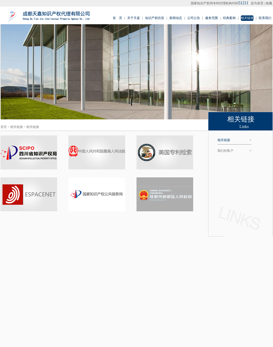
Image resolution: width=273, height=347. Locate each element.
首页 (3, 127)
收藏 (269, 3)
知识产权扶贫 (154, 18)
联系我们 (265, 18)
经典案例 (229, 18)
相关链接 (247, 18)
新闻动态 (175, 18)
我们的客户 (234, 151)
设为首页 (257, 3)
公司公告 (193, 18)
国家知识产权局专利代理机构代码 (219, 3)
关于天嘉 (133, 18)
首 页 (117, 18)
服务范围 (211, 18)
